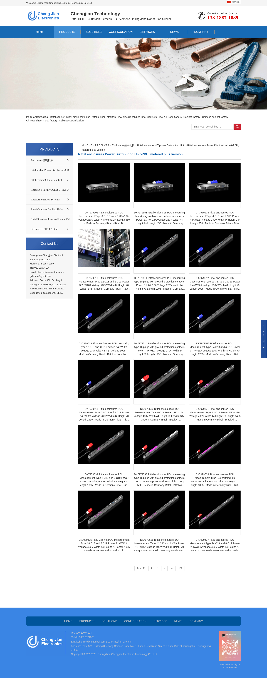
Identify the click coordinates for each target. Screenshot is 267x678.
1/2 (180, 568)
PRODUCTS (67, 31)
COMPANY (201, 31)
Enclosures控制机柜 (42, 160)
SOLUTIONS (94, 31)
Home (40, 31)
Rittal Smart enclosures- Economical (50, 219)
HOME (88, 145)
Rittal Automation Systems (45, 199)
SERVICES (147, 31)
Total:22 (141, 568)
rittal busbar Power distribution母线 (50, 170)
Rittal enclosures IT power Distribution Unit (160, 145)
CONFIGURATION (121, 31)
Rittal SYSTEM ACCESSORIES (48, 189)
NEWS (174, 31)
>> (171, 568)
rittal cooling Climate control (46, 180)
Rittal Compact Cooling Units (47, 209)
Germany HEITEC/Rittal (44, 229)
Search (237, 127)
